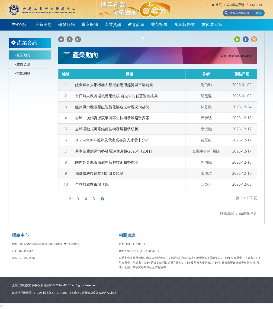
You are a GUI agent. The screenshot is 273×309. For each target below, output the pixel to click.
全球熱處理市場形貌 (92, 184)
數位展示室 (212, 24)
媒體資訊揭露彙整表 (208, 258)
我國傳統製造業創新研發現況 (99, 173)
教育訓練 (136, 24)
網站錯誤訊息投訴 (182, 258)
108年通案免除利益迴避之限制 (162, 263)
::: (208, 5)
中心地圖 (70, 244)
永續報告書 (184, 24)
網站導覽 (235, 5)
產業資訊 (113, 24)
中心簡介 (20, 24)
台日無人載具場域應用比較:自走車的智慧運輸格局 (116, 95)
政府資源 (23, 64)
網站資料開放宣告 (157, 258)
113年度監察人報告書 (196, 263)
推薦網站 (23, 73)
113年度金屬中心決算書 (238, 258)
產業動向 (23, 55)
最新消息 (43, 24)
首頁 (216, 5)
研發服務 (66, 24)
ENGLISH (256, 5)
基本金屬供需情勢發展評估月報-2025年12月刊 (113, 151)
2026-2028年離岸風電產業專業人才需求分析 (112, 140)
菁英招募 (159, 24)
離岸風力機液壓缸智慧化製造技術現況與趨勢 (112, 106)
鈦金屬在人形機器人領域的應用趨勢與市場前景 (114, 84)
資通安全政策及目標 (132, 258)
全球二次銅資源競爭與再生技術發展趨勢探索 (112, 117)
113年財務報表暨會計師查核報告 (231, 263)
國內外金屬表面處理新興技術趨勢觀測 (106, 162)
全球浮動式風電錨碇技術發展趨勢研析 (106, 128)
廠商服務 (89, 24)
